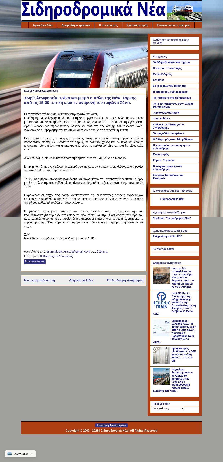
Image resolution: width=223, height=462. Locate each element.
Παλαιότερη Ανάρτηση (125, 280)
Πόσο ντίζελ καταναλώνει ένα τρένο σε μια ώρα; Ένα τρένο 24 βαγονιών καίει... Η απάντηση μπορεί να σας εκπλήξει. (183, 277)
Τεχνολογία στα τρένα (166, 112)
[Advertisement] (83, 59)
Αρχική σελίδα (43, 25)
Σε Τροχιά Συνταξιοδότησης (169, 85)
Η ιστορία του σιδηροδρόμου (170, 91)
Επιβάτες (158, 79)
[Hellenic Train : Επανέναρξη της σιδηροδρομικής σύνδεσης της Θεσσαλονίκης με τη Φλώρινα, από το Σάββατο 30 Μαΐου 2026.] (162, 307)
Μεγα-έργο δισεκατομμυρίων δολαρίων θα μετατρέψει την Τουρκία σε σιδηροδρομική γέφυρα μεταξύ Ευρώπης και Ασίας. (173, 380)
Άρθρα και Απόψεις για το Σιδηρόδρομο (168, 126)
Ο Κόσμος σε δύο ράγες (56, 256)
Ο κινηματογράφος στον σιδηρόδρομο (167, 168)
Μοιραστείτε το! (35, 261)
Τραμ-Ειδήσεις (161, 118)
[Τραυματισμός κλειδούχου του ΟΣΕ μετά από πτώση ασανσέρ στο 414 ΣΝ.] (162, 362)
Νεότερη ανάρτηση (39, 280)
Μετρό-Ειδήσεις (162, 74)
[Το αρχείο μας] (168, 408)
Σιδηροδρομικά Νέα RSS (167, 236)
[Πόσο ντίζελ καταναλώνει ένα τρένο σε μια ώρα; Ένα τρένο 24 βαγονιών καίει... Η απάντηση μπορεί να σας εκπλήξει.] (162, 282)
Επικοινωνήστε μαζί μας (173, 25)
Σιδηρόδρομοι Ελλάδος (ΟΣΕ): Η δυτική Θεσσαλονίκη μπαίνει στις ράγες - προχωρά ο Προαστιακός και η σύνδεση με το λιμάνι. (174, 331)
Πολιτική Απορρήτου (111, 425)
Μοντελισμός (161, 154)
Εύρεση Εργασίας (163, 160)
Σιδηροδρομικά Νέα (172, 199)
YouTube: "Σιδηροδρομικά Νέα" (172, 218)
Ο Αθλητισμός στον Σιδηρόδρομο (173, 139)
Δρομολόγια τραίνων (75, 25)
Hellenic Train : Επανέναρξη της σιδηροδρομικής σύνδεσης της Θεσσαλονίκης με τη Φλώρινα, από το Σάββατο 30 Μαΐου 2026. (174, 304)
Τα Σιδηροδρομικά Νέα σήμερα (171, 62)
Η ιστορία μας (108, 25)
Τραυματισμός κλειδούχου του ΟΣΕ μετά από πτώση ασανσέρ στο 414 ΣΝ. (184, 354)
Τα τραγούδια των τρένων (168, 133)
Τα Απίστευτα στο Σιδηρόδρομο (172, 97)
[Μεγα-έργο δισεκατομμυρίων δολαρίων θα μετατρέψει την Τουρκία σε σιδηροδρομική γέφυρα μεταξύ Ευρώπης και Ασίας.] (162, 383)
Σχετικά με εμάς (137, 25)
